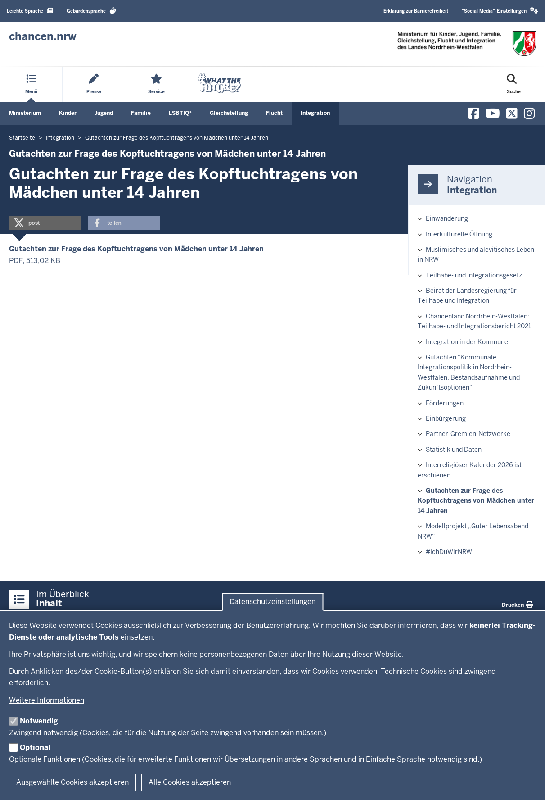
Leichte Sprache (30, 10)
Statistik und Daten (454, 449)
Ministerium (25, 113)
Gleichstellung (229, 113)
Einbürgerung (446, 418)
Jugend (104, 113)
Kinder (68, 113)
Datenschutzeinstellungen (272, 601)
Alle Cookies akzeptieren (190, 782)
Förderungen (445, 403)
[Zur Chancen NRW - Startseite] (43, 36)
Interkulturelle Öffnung (459, 234)
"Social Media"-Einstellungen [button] (500, 10)
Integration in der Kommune (467, 342)
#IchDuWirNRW (449, 552)
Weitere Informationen (46, 700)
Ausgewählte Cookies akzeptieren (72, 782)
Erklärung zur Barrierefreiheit (415, 11)
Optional (35, 747)
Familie (141, 113)
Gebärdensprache (92, 10)
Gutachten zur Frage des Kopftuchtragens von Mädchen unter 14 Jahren (136, 249)
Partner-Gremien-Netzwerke (468, 434)
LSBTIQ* (180, 113)
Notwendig (39, 721)
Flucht (274, 113)
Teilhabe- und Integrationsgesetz (474, 275)
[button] (45, 223)
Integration (315, 113)
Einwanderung (447, 218)
